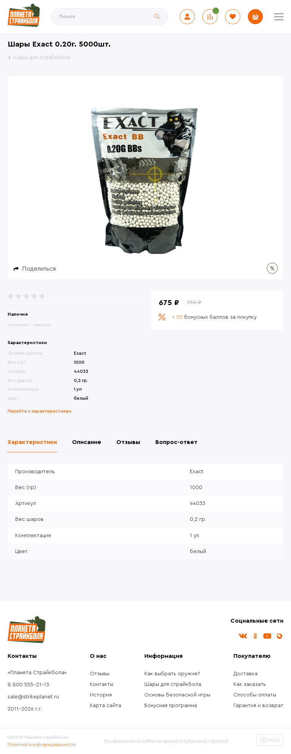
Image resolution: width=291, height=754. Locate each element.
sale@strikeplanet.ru (33, 696)
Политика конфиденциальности (42, 744)
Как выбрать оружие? (172, 673)
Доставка (245, 673)
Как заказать (249, 684)
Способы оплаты (254, 695)
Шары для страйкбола (172, 684)
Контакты (101, 684)
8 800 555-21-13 (28, 684)
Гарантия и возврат (258, 705)
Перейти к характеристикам (39, 411)
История (101, 695)
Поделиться (39, 269)
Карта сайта (105, 705)
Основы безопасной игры (177, 695)
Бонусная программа (170, 705)
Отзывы (100, 673)
